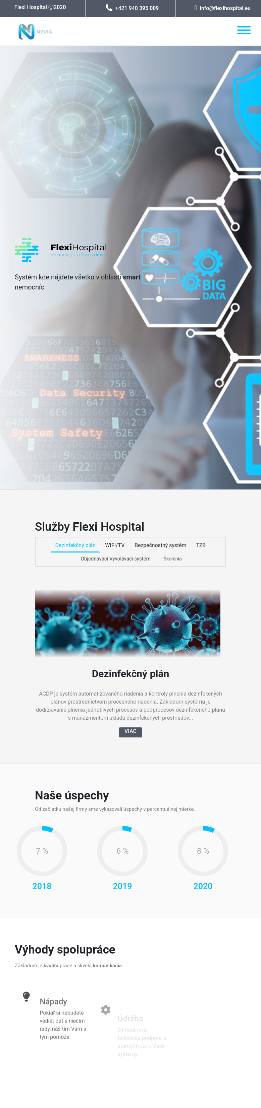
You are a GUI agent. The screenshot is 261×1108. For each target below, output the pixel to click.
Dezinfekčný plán (75, 545)
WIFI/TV (114, 545)
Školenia (172, 559)
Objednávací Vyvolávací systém (116, 559)
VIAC (130, 730)
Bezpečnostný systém (160, 545)
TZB (201, 545)
